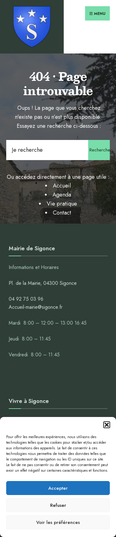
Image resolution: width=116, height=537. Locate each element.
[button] (107, 425)
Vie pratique (62, 204)
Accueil (62, 186)
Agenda (62, 195)
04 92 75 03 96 (26, 299)
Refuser (58, 505)
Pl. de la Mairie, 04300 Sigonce (43, 283)
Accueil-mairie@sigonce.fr (35, 307)
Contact (62, 213)
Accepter (58, 488)
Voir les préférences (58, 522)
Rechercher (99, 149)
